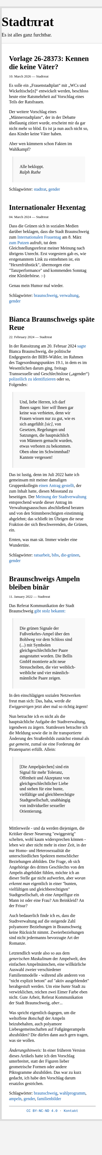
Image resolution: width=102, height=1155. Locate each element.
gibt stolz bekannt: (50, 611)
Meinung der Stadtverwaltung (61, 496)
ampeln (15, 1098)
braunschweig (45, 295)
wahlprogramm (73, 1093)
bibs (55, 555)
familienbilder (49, 1098)
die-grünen (70, 555)
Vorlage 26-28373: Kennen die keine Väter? (49, 63)
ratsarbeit (42, 555)
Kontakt (71, 1111)
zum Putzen (19, 242)
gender (54, 189)
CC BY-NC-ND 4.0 (41, 1111)
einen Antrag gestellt (56, 485)
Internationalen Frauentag (39, 237)
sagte (81, 346)
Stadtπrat (28, 22)
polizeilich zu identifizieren (32, 379)
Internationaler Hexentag (47, 207)
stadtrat (40, 189)
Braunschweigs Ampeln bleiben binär (44, 583)
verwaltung (69, 295)
